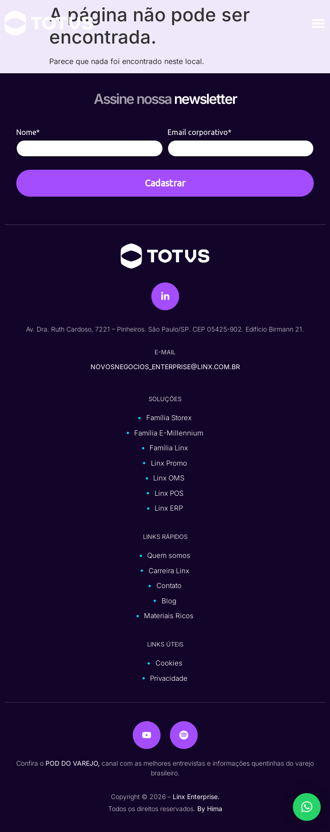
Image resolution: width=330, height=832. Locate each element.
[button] (307, 807)
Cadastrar (165, 183)
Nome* (28, 132)
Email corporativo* (200, 132)
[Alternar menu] (318, 23)
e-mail (165, 352)
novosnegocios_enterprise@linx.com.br (165, 367)
